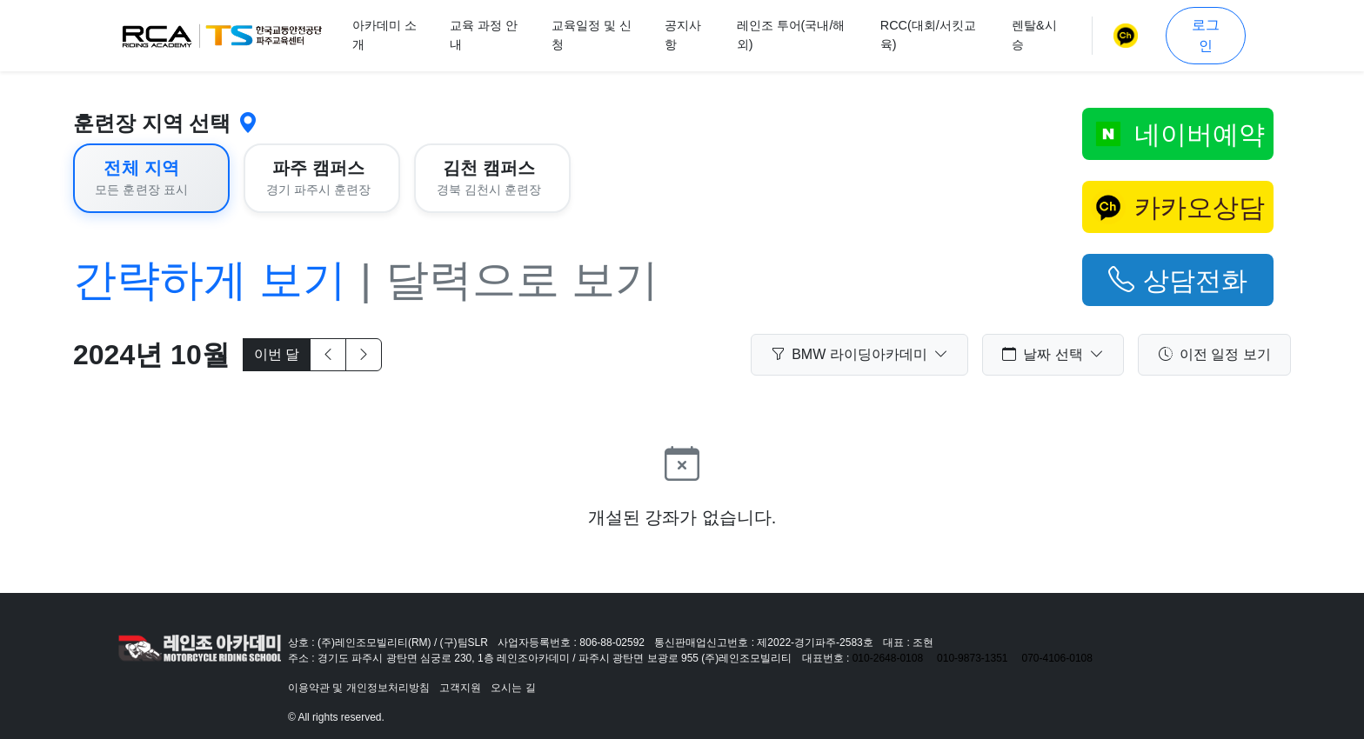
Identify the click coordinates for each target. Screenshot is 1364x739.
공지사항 (683, 34)
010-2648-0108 (887, 658)
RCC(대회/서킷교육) (928, 34)
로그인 (1206, 35)
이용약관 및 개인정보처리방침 (359, 688)
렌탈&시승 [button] (1034, 34)
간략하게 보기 (209, 280)
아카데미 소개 (384, 34)
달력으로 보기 (522, 280)
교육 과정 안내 (484, 34)
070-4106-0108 (1057, 658)
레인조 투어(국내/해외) (791, 34)
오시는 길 (513, 688)
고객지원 (460, 688)
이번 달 (276, 354)
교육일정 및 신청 (592, 34)
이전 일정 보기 (1215, 354)
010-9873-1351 (972, 658)
